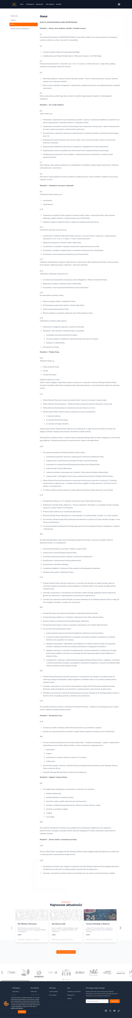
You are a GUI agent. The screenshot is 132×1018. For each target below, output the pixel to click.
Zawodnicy (15, 992)
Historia (13, 20)
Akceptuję (22, 1012)
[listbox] (66, 927)
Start (21, 4)
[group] (11, 972)
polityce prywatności (17, 1008)
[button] (63, 979)
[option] (32, 927)
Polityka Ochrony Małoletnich (20, 29)
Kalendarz (34, 992)
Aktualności (39, 4)
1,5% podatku (53, 992)
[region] (66, 927)
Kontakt (58, 4)
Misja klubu (14, 16)
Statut (12, 24)
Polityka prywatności (74, 992)
